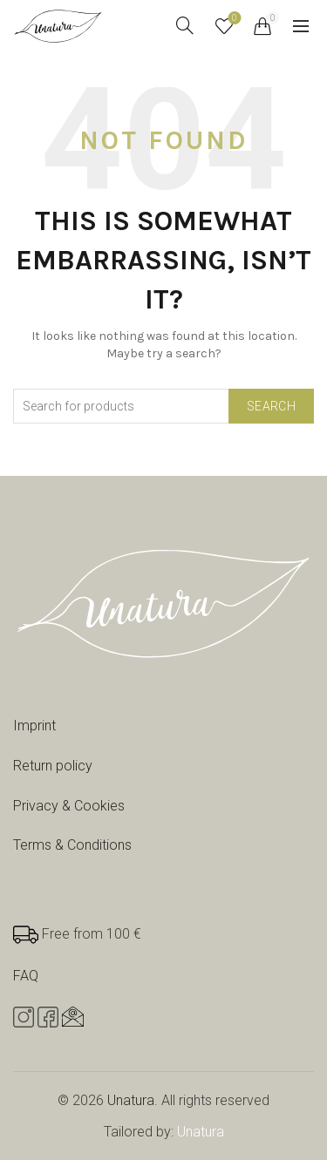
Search (271, 406)
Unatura (130, 1100)
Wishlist (233, 18)
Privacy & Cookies (69, 805)
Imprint (34, 725)
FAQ (25, 975)
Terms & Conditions (72, 845)
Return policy (52, 765)
